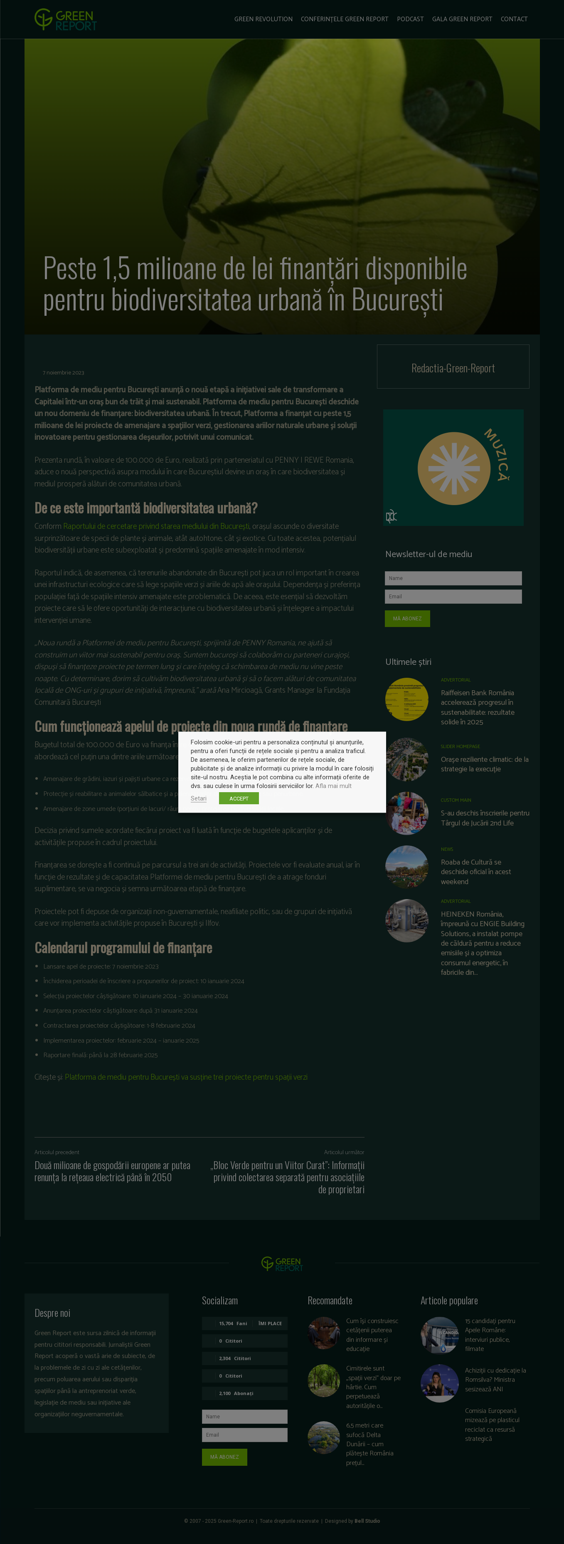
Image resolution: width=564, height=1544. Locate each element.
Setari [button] (199, 798)
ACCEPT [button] (239, 798)
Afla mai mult (333, 785)
